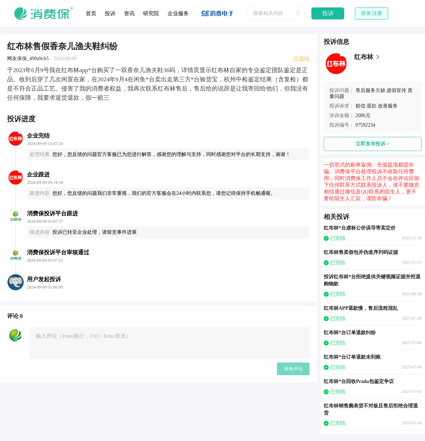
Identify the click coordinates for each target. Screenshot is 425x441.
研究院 (151, 13)
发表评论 (293, 368)
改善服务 (388, 106)
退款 (371, 106)
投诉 (110, 13)
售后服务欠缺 (370, 90)
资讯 (129, 13)
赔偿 (361, 106)
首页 (91, 13)
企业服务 (178, 13)
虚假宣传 (396, 90)
